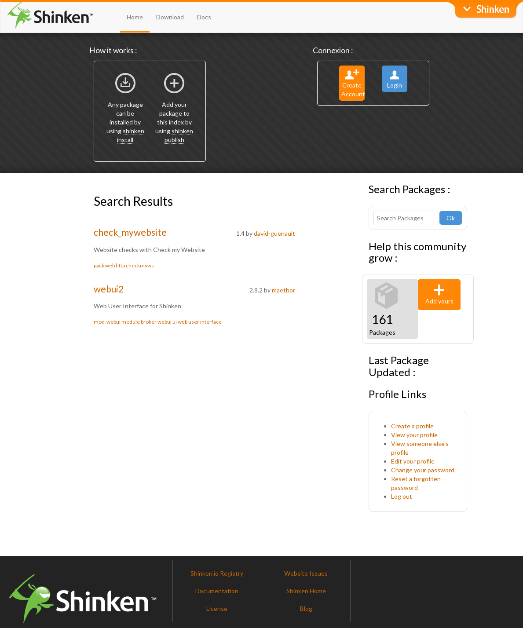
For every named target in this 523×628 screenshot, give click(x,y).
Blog (306, 608)
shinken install (130, 135)
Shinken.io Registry (216, 573)
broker (149, 321)
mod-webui (107, 321)
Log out (401, 496)
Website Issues (306, 573)
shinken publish (179, 135)
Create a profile (412, 426)
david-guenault (274, 233)
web (110, 265)
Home (135, 17)
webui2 (109, 288)
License (216, 608)
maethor (283, 290)
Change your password (422, 470)
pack (99, 265)
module (130, 321)
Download (170, 17)
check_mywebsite (130, 231)
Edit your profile (413, 461)
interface (211, 321)
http (120, 265)
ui (174, 321)
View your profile (414, 434)
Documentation (216, 591)
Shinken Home (306, 591)
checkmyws (140, 265)
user (193, 321)
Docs (204, 17)
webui (164, 321)
